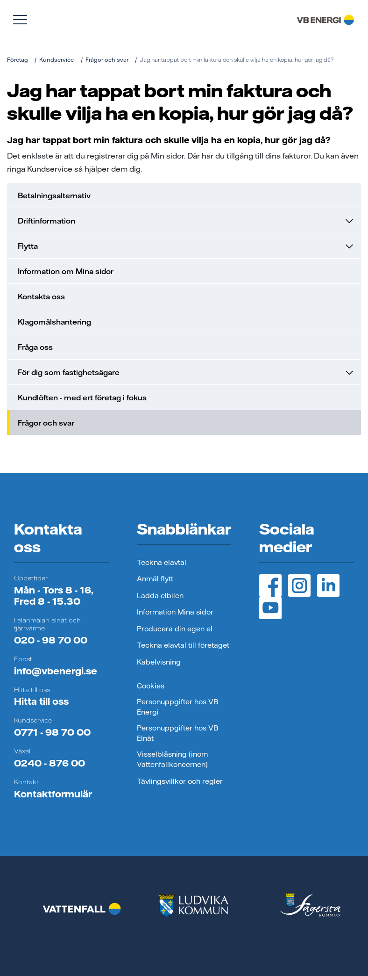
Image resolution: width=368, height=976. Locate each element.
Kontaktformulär (53, 794)
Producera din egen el (174, 628)
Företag (17, 59)
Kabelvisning (159, 662)
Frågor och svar (106, 59)
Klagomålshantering (54, 321)
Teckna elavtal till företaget (183, 645)
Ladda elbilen (160, 595)
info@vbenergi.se (55, 671)
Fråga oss (35, 347)
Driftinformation (185, 220)
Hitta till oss (41, 701)
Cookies (150, 685)
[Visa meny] (20, 19)
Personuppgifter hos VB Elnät (177, 733)
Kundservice (56, 59)
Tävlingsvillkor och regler (180, 781)
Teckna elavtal (161, 562)
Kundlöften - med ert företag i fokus (82, 397)
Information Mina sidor (175, 611)
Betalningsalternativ (54, 195)
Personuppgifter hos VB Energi (177, 707)
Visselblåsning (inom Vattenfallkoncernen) (172, 759)
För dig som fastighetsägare (185, 372)
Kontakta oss (41, 296)
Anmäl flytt (155, 578)
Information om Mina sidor (65, 271)
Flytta (185, 246)
